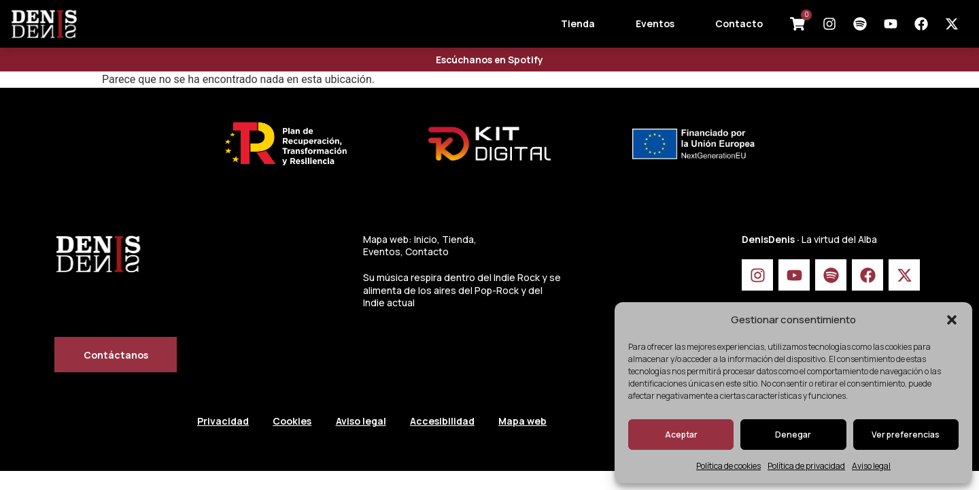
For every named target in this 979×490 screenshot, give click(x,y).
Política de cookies (728, 466)
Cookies (295, 421)
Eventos (655, 23)
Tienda (578, 23)
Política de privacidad (806, 466)
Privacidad (223, 421)
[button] (952, 320)
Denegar (793, 434)
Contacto (739, 23)
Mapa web (535, 421)
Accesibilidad (451, 421)
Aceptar (681, 434)
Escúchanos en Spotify (490, 59)
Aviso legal (871, 466)
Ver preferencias (906, 434)
